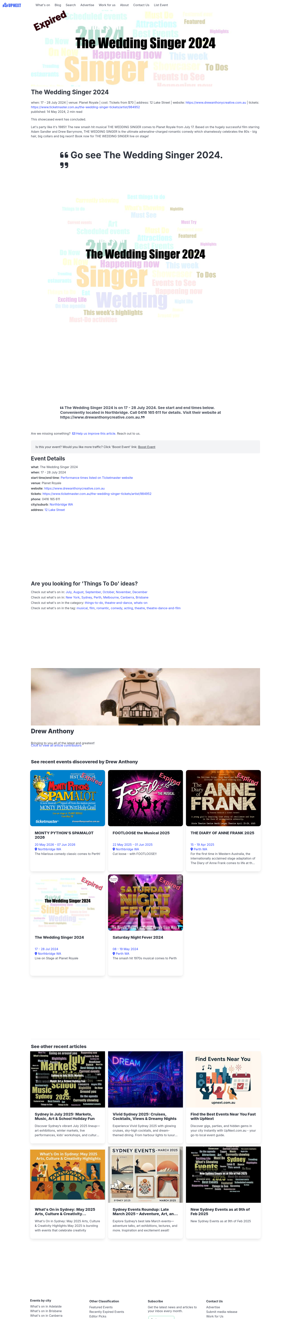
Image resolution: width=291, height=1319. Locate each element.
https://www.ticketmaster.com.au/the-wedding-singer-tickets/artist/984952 (85, 107)
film (92, 608)
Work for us (107, 5)
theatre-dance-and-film (164, 608)
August (78, 592)
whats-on (140, 603)
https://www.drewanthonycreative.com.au (216, 102)
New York (73, 597)
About (124, 5)
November (123, 592)
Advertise (87, 5)
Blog (58, 5)
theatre (140, 608)
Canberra (127, 597)
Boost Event (146, 447)
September (93, 592)
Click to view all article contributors (56, 745)
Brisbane (142, 597)
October (108, 592)
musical (82, 608)
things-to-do (94, 603)
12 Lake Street (54, 510)
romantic (102, 608)
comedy (116, 608)
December (140, 592)
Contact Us (141, 5)
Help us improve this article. (94, 433)
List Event (161, 5)
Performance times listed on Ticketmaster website (97, 478)
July (69, 592)
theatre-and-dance (118, 603)
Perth (97, 597)
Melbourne (111, 597)
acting (128, 608)
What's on (43, 5)
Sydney (86, 597)
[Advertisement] (100, 366)
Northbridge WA (61, 504)
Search (71, 5)
